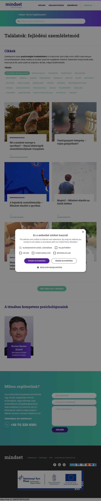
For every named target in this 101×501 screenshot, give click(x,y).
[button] (50, 267)
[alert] (50, 250)
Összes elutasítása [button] (64, 261)
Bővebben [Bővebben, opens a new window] (73, 242)
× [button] (83, 232)
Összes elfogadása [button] (37, 261)
